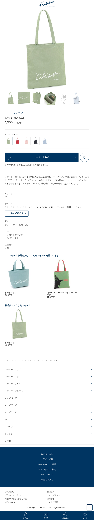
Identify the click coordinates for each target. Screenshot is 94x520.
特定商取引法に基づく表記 (16, 499)
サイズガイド (16, 213)
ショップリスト (53, 495)
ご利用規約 (9, 492)
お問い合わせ (10, 502)
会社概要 (50, 492)
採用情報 (50, 499)
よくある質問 (52, 502)
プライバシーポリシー (14, 495)
